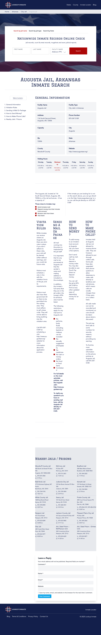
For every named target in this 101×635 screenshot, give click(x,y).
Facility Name (57, 49)
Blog (94, 5)
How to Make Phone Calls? (16, 116)
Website (40, 586)
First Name (18, 49)
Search (78, 51)
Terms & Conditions (19, 616)
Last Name (37, 49)
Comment (42, 564)
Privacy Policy (33, 616)
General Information (13, 104)
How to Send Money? (14, 113)
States (69, 5)
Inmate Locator (85, 5)
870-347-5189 (41, 328)
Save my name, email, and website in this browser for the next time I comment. (66, 593)
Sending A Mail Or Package (16, 110)
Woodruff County (44, 151)
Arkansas (72, 141)
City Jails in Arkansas (76, 108)
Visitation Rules (11, 107)
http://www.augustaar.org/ (78, 151)
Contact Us (44, 616)
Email (40, 580)
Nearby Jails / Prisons (14, 119)
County (75, 5)
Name (40, 573)
